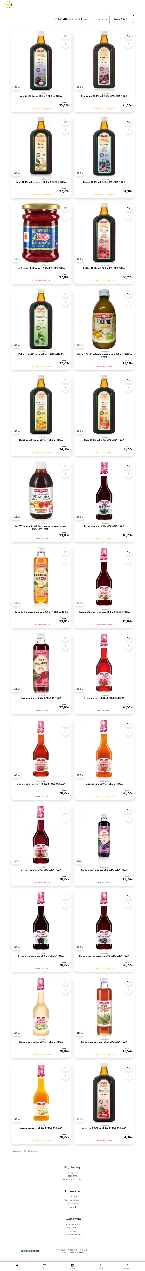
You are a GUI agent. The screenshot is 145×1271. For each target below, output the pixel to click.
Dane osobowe (72, 1224)
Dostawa (72, 1196)
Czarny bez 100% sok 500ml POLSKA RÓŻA (104, 96)
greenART (80, 1252)
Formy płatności (72, 1200)
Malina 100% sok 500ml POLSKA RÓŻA (104, 268)
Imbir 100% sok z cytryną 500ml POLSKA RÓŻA (41, 182)
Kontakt (72, 1207)
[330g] (15, 259)
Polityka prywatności (72, 1179)
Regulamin (72, 1176)
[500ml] (16, 87)
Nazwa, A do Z (122, 19)
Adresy (72, 1231)
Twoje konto (72, 1219)
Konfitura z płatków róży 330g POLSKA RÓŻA (41, 268)
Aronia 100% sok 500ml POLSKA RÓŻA (41, 96)
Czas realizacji (72, 1203)
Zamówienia (72, 1227)
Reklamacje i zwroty (72, 1172)
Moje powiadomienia (72, 1235)
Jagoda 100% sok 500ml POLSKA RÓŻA (104, 182)
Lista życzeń (72, 1238)
